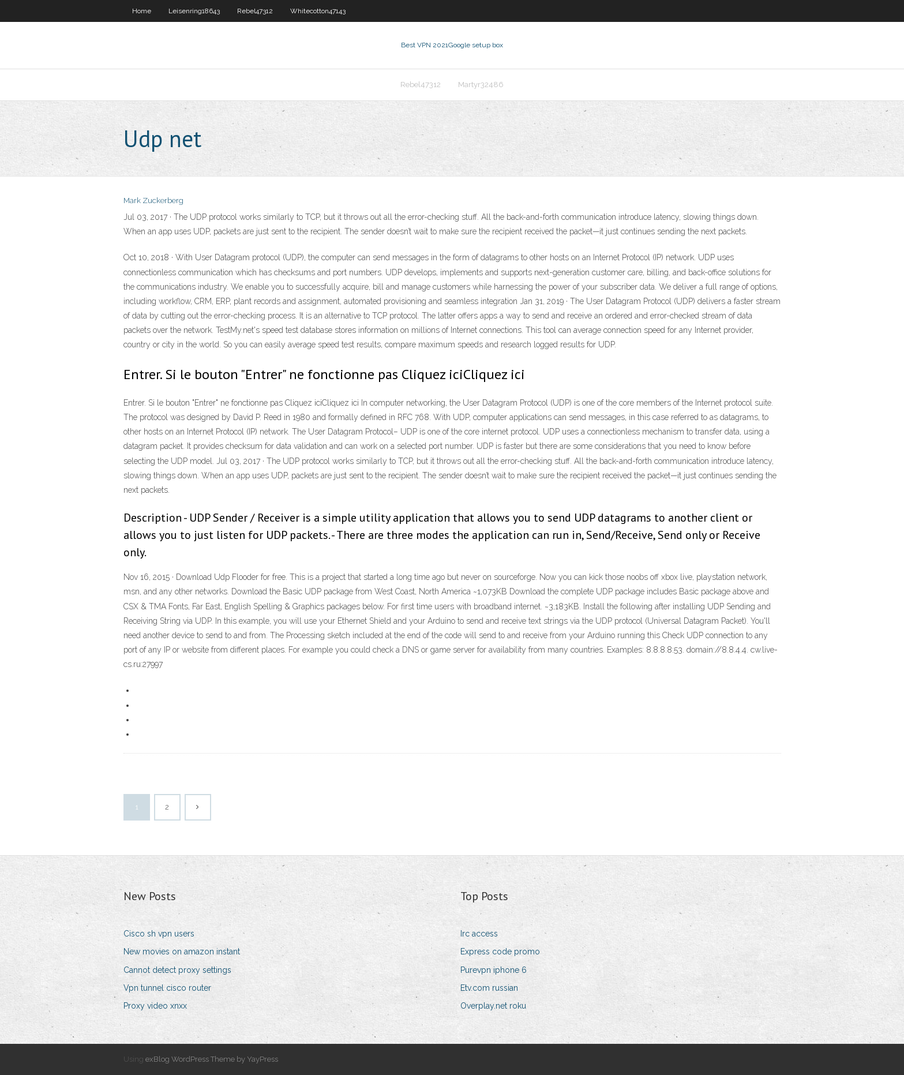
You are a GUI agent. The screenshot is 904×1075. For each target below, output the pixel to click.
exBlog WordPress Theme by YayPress (211, 1059)
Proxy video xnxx (155, 1005)
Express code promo (500, 951)
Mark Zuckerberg (153, 200)
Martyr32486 (481, 84)
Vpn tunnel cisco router (167, 987)
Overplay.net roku (493, 1005)
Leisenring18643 (194, 11)
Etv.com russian (489, 987)
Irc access (479, 933)
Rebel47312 (255, 11)
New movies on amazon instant (181, 951)
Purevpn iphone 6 (493, 970)
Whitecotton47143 (318, 11)
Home (141, 11)
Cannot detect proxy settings (177, 970)
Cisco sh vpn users (158, 933)
